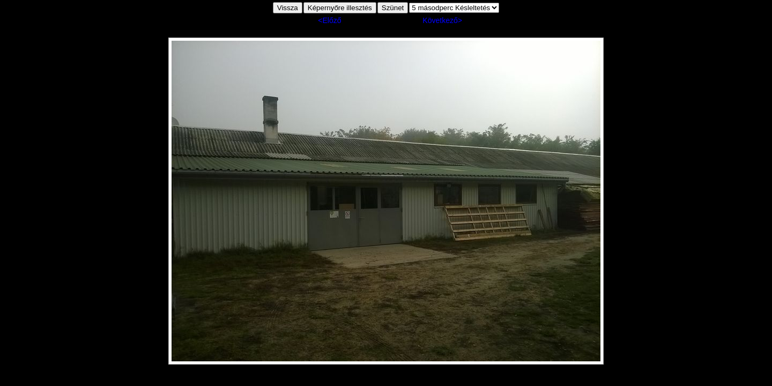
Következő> (442, 20)
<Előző (329, 20)
